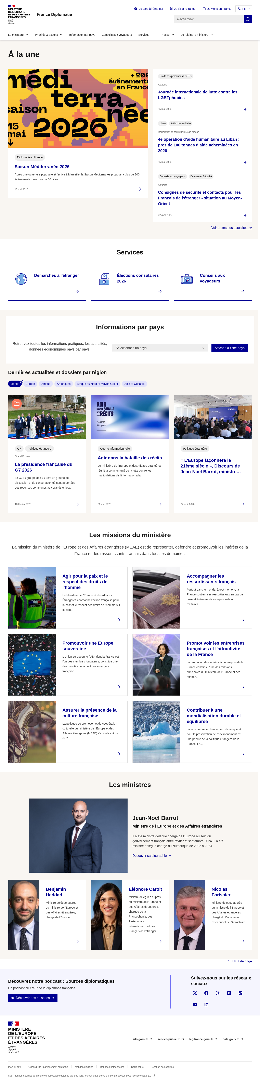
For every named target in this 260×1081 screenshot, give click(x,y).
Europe (30, 383)
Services (143, 34)
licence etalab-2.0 (142, 1075)
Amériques (63, 383)
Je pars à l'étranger (151, 8)
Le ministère (16, 34)
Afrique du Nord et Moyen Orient (97, 383)
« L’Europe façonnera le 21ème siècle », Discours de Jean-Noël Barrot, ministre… (211, 466)
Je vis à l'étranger (185, 8)
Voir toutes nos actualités (229, 227)
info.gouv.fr (140, 1039)
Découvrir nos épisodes (33, 998)
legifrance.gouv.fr (201, 1039)
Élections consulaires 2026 (138, 278)
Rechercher (248, 19)
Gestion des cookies (163, 1067)
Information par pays (82, 34)
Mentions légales (84, 1067)
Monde (15, 383)
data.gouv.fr (231, 1039)
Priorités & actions (46, 34)
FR (244, 8)
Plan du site (14, 1067)
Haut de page (241, 961)
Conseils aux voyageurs (117, 34)
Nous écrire (137, 1067)
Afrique (45, 383)
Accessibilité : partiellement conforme (48, 1067)
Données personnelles (112, 1067)
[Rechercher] (209, 19)
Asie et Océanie (135, 383)
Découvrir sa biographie (149, 855)
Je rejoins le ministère (194, 34)
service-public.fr (169, 1039)
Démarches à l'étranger (56, 275)
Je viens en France (219, 8)
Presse (165, 34)
